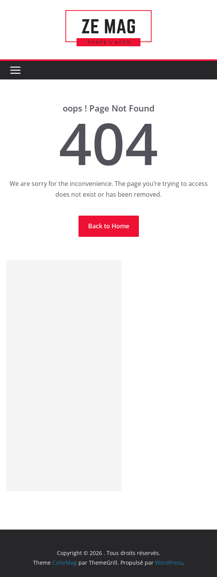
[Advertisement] (64, 375)
